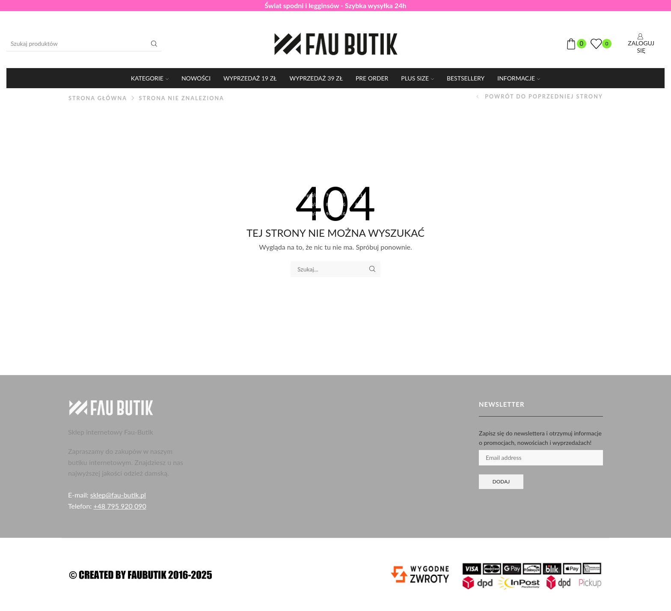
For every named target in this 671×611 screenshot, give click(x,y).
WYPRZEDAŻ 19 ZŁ (249, 78)
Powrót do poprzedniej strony (544, 96)
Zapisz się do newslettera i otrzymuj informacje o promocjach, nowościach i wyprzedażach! (540, 437)
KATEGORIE (150, 78)
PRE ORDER (372, 78)
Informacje (518, 78)
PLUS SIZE (417, 78)
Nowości (196, 78)
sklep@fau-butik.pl (118, 495)
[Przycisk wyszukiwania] (154, 43)
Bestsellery (465, 78)
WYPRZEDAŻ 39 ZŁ (316, 78)
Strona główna (97, 98)
